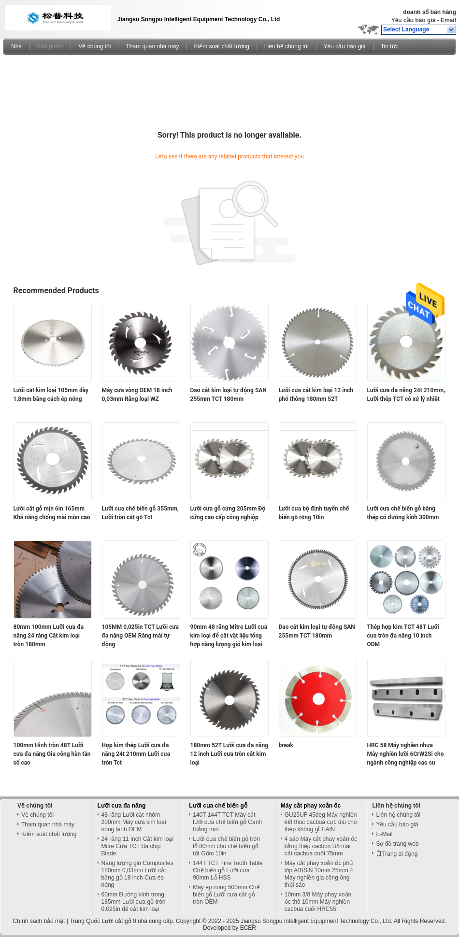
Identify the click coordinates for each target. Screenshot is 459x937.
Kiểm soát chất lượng (221, 46)
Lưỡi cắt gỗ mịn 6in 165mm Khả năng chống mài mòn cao (52, 513)
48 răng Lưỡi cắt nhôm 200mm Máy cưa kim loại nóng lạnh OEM (133, 822)
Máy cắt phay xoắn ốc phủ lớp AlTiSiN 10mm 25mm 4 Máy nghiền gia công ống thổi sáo (319, 874)
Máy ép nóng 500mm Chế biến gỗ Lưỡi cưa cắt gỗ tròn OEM (226, 894)
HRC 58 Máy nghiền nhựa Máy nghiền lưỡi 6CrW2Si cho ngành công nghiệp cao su (405, 754)
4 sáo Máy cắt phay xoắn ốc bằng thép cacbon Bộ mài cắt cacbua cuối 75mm (321, 846)
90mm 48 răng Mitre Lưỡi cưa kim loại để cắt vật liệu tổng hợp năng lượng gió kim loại (229, 636)
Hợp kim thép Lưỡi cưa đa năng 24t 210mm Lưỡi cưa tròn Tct (136, 754)
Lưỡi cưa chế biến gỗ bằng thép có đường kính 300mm (403, 513)
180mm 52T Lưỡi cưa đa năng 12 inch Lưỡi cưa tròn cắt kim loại (229, 754)
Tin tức (390, 46)
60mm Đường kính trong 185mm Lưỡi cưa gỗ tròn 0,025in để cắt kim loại (133, 901)
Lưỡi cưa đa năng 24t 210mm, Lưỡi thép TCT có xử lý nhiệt (406, 394)
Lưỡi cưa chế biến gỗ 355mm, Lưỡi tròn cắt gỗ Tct (140, 513)
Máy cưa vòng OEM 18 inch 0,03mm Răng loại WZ (137, 394)
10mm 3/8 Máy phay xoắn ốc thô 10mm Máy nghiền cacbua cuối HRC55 (318, 901)
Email (448, 20)
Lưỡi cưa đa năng (122, 805)
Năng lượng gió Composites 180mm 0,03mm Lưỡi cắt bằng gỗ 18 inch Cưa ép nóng (137, 874)
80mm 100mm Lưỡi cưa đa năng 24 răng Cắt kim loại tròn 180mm (49, 636)
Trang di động (396, 854)
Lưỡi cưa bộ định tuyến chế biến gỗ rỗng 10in (314, 513)
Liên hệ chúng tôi (286, 46)
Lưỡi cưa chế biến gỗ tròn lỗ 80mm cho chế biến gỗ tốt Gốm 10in (226, 846)
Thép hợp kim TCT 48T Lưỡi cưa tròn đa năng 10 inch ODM (403, 636)
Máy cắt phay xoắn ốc (311, 805)
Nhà (16, 46)
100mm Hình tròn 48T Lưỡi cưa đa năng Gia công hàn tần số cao (52, 754)
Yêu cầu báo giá (413, 20)
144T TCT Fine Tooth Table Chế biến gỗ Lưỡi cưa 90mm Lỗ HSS (227, 870)
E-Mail (384, 834)
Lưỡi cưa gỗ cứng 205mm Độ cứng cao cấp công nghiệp (228, 513)
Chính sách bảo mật (39, 921)
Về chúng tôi (94, 46)
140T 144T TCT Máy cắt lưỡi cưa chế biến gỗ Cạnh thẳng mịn (227, 822)
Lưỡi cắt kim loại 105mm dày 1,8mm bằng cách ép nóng (51, 394)
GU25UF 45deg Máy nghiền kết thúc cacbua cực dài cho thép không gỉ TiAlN (321, 822)
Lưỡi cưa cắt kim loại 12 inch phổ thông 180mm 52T (316, 394)
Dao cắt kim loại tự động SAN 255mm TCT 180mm (228, 394)
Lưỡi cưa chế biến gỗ (218, 805)
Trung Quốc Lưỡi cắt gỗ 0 (103, 921)
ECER (248, 927)
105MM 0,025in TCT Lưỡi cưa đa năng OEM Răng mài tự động (140, 636)
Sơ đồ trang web (397, 843)
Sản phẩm (50, 46)
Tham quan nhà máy (152, 46)
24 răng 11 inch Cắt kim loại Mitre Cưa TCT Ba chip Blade (137, 846)
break (286, 745)
